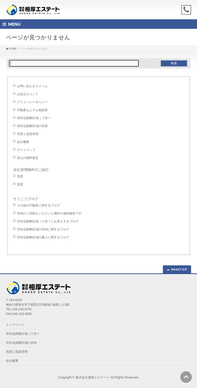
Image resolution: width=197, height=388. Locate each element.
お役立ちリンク (27, 94)
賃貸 (20, 184)
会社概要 (23, 142)
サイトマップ (26, 150)
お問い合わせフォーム (32, 86)
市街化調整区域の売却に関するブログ (43, 229)
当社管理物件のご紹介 (31, 170)
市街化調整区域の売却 (32, 126)
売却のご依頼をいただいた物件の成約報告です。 (51, 213)
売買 (20, 176)
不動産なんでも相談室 (32, 110)
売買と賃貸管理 (27, 134)
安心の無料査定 (27, 158)
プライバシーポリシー (32, 102)
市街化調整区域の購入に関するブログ (43, 237)
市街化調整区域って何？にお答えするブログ (47, 221)
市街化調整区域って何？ (34, 118)
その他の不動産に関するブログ (38, 205)
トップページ (15, 325)
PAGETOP (179, 269)
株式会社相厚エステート (93, 377)
